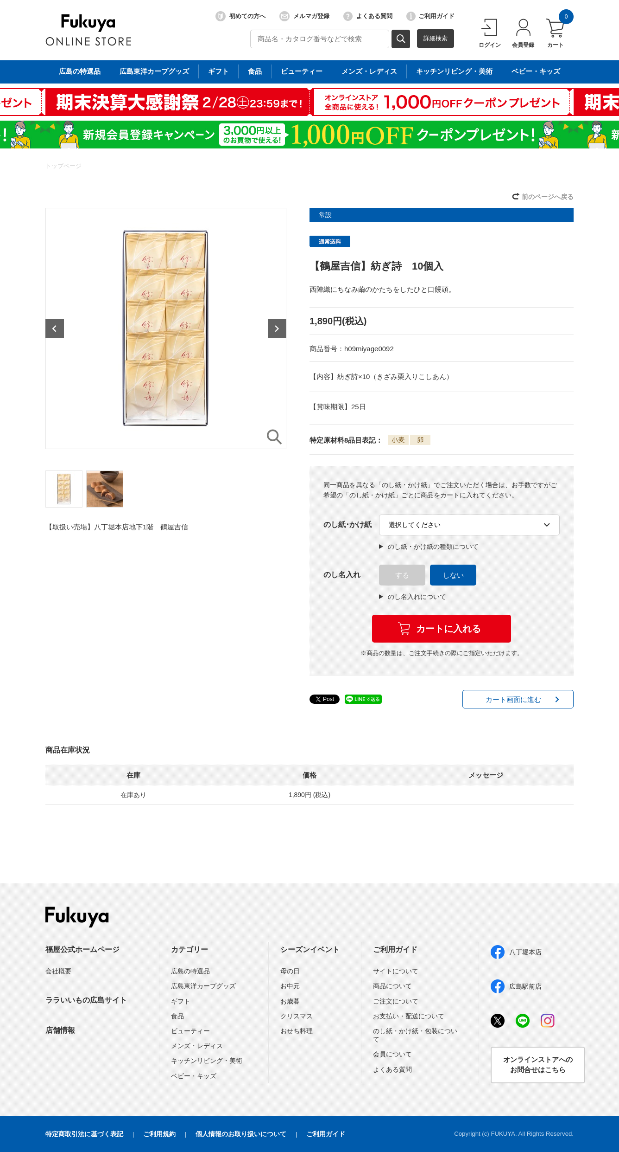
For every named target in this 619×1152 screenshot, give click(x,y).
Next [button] (277, 328)
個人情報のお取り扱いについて (241, 1134)
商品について (392, 986)
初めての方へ (240, 16)
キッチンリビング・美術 (206, 1060)
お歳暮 (290, 1001)
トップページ (63, 165)
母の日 (290, 971)
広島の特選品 (190, 971)
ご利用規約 (159, 1134)
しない (453, 575)
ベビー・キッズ (193, 1076)
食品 (177, 1016)
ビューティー (190, 1031)
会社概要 (58, 971)
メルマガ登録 (304, 16)
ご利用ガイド (430, 16)
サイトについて (395, 971)
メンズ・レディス (197, 1045)
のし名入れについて (412, 596)
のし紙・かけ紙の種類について (429, 546)
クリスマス (296, 1016)
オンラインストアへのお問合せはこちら (538, 1064)
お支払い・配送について (408, 1016)
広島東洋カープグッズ (203, 986)
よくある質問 (367, 16)
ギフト (180, 1001)
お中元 (290, 986)
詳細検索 (435, 38)
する (402, 575)
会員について (392, 1054)
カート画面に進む (513, 699)
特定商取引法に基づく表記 (84, 1134)
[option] (165, 328)
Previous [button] (54, 328)
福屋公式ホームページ (82, 949)
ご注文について (395, 1001)
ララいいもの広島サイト (86, 1000)
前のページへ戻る (548, 196)
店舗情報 (60, 1030)
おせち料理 (296, 1031)
